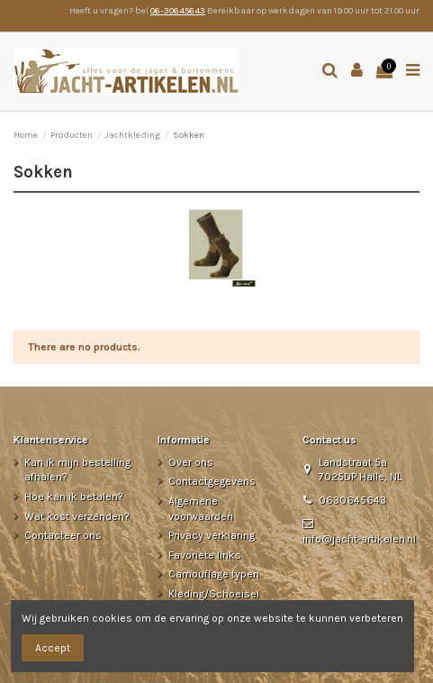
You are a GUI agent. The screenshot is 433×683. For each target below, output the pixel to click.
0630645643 (352, 500)
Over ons (190, 462)
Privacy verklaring (211, 535)
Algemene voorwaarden (200, 509)
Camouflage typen (213, 574)
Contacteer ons (63, 535)
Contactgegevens (212, 481)
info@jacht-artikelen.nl (359, 539)
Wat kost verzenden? (77, 516)
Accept (52, 648)
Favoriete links (204, 555)
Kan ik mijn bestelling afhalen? (77, 470)
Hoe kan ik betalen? (73, 496)
